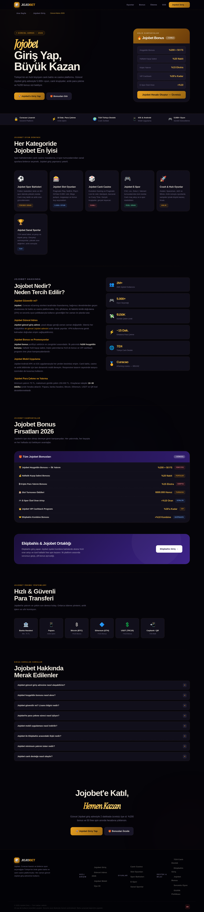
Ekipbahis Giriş (177, 870)
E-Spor (133, 882)
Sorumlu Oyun (181, 885)
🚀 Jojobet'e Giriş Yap (29, 96)
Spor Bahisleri (137, 877)
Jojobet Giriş (100, 867)
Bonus (142, 5)
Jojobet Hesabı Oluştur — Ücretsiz (161, 95)
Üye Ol (97, 886)
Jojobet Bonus (176, 878)
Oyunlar (130, 5)
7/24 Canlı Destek (177, 861)
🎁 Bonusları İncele (118, 831)
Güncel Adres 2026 (99, 874)
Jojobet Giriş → (179, 5)
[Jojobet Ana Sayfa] (24, 4)
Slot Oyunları (136, 872)
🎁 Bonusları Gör (59, 96)
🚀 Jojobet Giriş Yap (87, 831)
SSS (164, 5)
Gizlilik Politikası (176, 892)
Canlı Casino (136, 867)
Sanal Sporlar (137, 887)
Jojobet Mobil (100, 881)
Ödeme (153, 5)
